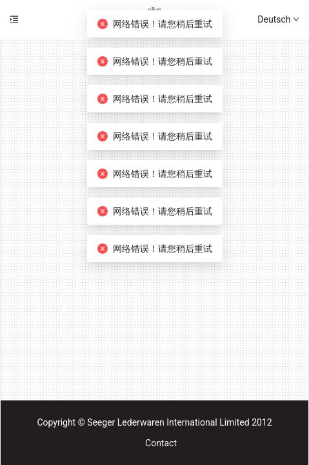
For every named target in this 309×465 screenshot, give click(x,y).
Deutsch (278, 19)
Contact (161, 443)
